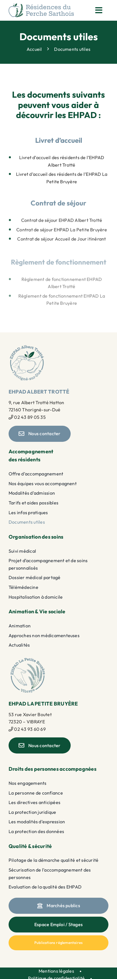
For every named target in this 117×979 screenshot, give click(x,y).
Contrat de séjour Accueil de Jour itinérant (61, 240)
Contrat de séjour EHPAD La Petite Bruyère (61, 231)
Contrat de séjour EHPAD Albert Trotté (61, 221)
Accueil (34, 49)
